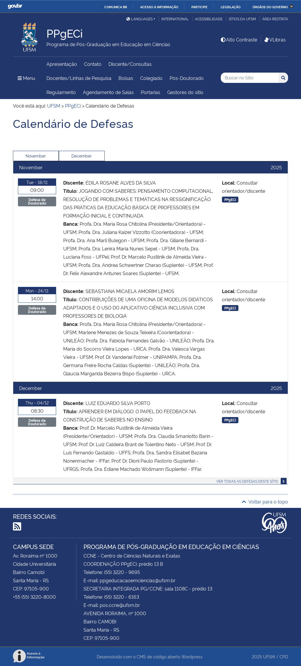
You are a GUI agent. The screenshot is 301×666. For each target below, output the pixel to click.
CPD (284, 656)
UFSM (269, 656)
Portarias (150, 92)
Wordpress (192, 656)
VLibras (274, 39)
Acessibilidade (209, 18)
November (36, 155)
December (81, 155)
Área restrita (275, 18)
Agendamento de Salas (108, 92)
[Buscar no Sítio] (249, 78)
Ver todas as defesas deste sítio (247, 480)
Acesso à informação (159, 6)
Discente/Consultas (130, 64)
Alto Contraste (238, 39)
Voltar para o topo (265, 501)
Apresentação (61, 64)
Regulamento (61, 92)
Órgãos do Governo (270, 6)
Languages (139, 18)
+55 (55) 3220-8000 (34, 596)
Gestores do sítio (185, 92)
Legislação (230, 6)
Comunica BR (115, 6)
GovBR (15, 6)
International (175, 18)
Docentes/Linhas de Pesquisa (78, 78)
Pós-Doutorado (187, 78)
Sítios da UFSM (242, 18)
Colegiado (151, 78)
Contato (92, 64)
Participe (199, 6)
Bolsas (125, 78)
